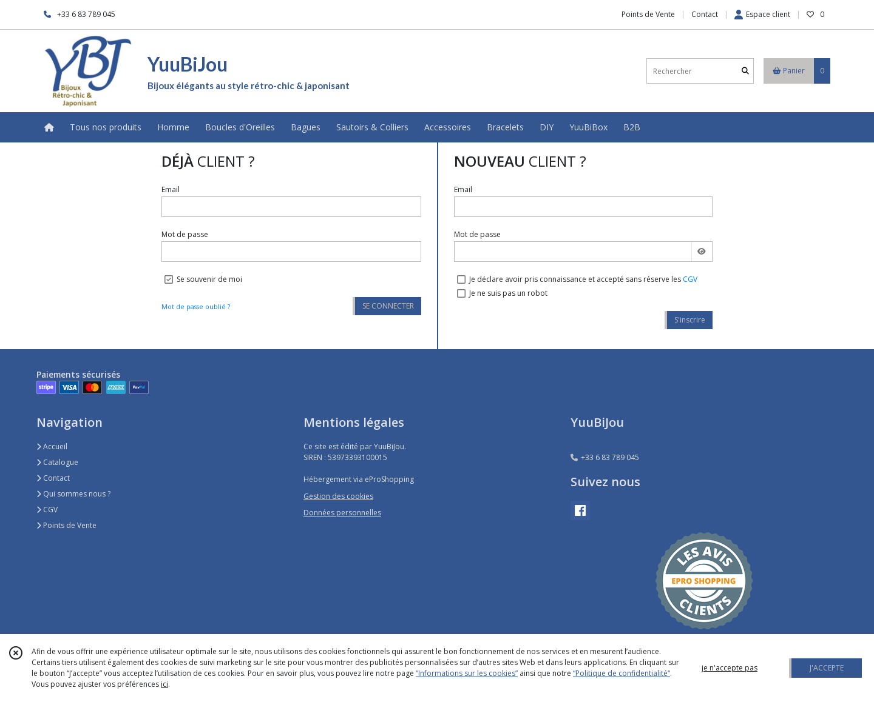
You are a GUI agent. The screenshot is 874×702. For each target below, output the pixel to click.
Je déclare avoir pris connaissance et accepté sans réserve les (583, 279)
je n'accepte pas (729, 668)
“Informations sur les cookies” (467, 673)
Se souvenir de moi (209, 279)
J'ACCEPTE (827, 668)
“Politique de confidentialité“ (621, 673)
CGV (690, 279)
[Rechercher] (745, 71)
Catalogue (57, 462)
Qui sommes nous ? (73, 494)
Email (170, 189)
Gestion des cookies (338, 496)
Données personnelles (342, 512)
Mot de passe (184, 234)
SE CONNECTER (388, 306)
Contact (704, 14)
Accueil (51, 446)
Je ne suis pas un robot (508, 293)
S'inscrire (689, 320)
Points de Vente (66, 525)
